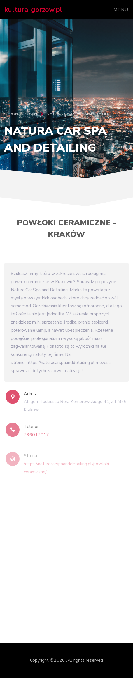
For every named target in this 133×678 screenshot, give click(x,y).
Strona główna (23, 114)
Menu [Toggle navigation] (121, 10)
